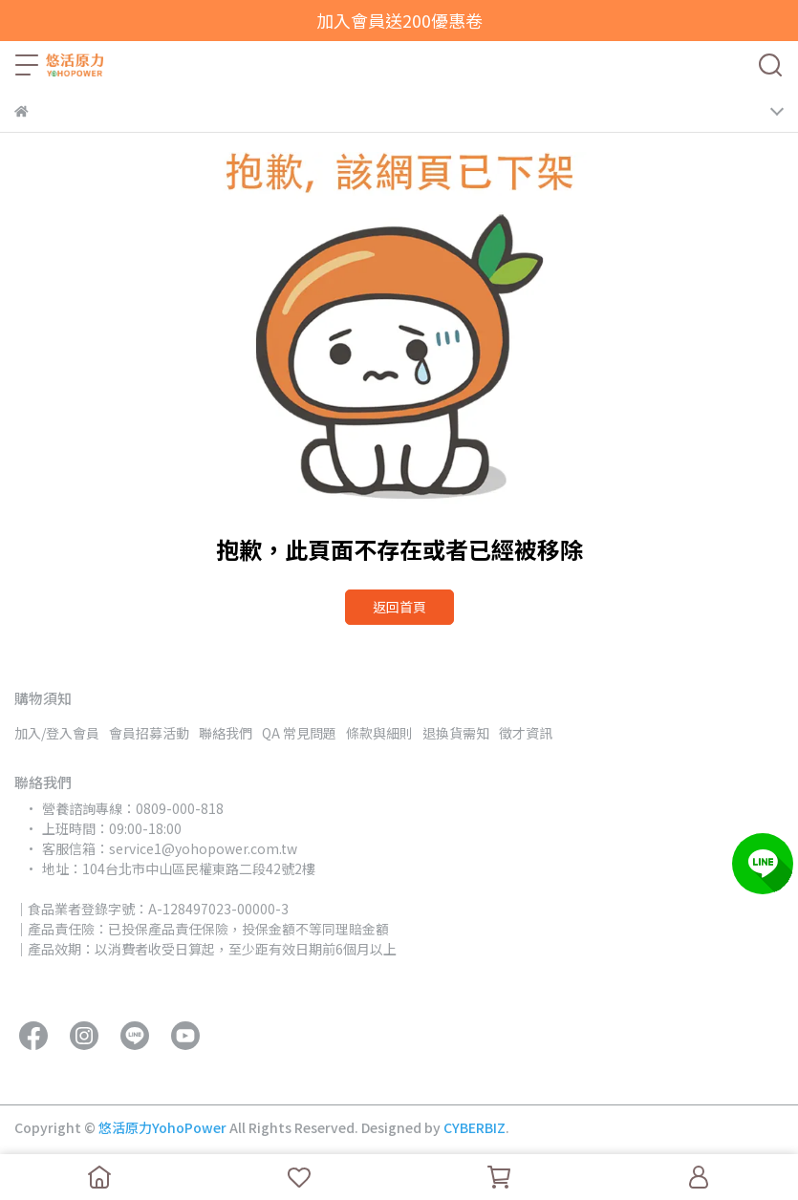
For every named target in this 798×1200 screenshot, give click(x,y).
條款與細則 (379, 732)
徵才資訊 (525, 732)
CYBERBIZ (474, 1127)
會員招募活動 (149, 732)
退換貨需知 (455, 732)
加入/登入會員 (56, 732)
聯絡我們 (225, 732)
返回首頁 (399, 606)
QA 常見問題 (299, 732)
